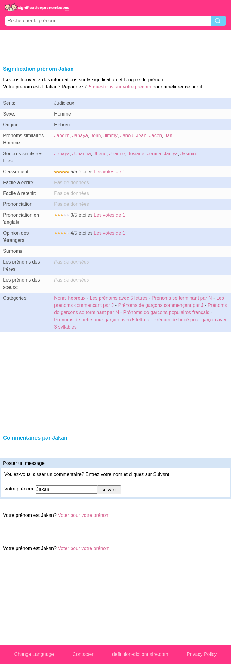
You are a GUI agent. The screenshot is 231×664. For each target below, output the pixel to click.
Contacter (82, 654)
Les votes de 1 (109, 171)
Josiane (136, 153)
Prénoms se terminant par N (182, 298)
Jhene (100, 153)
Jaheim (62, 135)
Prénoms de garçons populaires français (167, 312)
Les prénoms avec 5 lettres (118, 298)
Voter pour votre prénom (84, 515)
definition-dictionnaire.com (140, 654)
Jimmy (111, 135)
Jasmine (189, 153)
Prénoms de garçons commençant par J (161, 305)
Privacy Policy (202, 654)
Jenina (154, 153)
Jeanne (117, 153)
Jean (141, 135)
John (96, 135)
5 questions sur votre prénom (120, 86)
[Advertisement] (115, 46)
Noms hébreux (69, 298)
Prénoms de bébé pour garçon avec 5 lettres (101, 319)
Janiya (171, 153)
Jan (168, 135)
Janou (127, 135)
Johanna (81, 153)
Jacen (155, 135)
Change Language (34, 654)
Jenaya (62, 153)
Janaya (80, 135)
